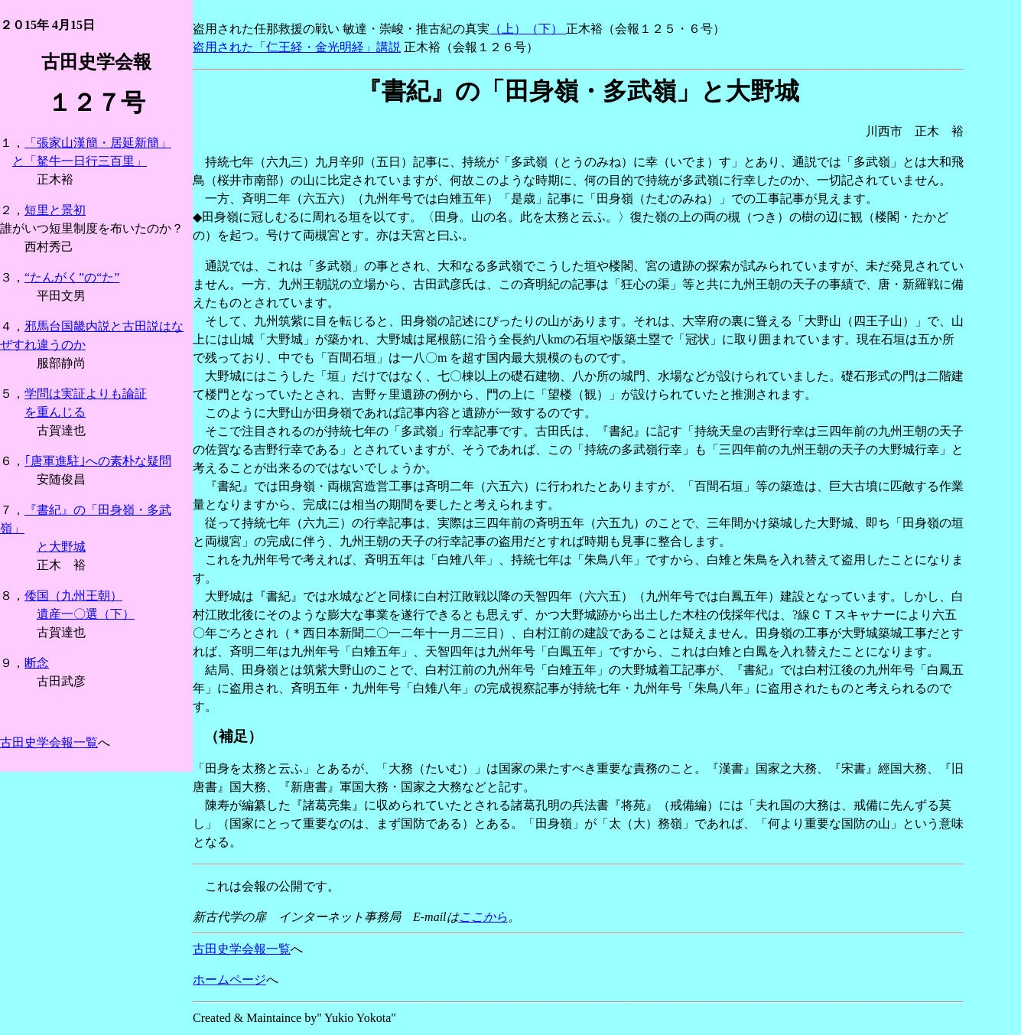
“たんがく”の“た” (71, 277)
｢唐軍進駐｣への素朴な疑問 (97, 460)
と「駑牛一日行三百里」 (79, 161)
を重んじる (55, 411)
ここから (483, 916)
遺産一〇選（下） (86, 613)
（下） (546, 28)
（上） (507, 28)
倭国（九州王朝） (73, 595)
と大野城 (61, 546)
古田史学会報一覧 (49, 742)
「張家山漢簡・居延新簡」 (97, 142)
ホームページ (229, 979)
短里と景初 (55, 209)
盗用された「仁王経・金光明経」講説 (297, 47)
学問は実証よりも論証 (85, 393)
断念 (36, 662)
